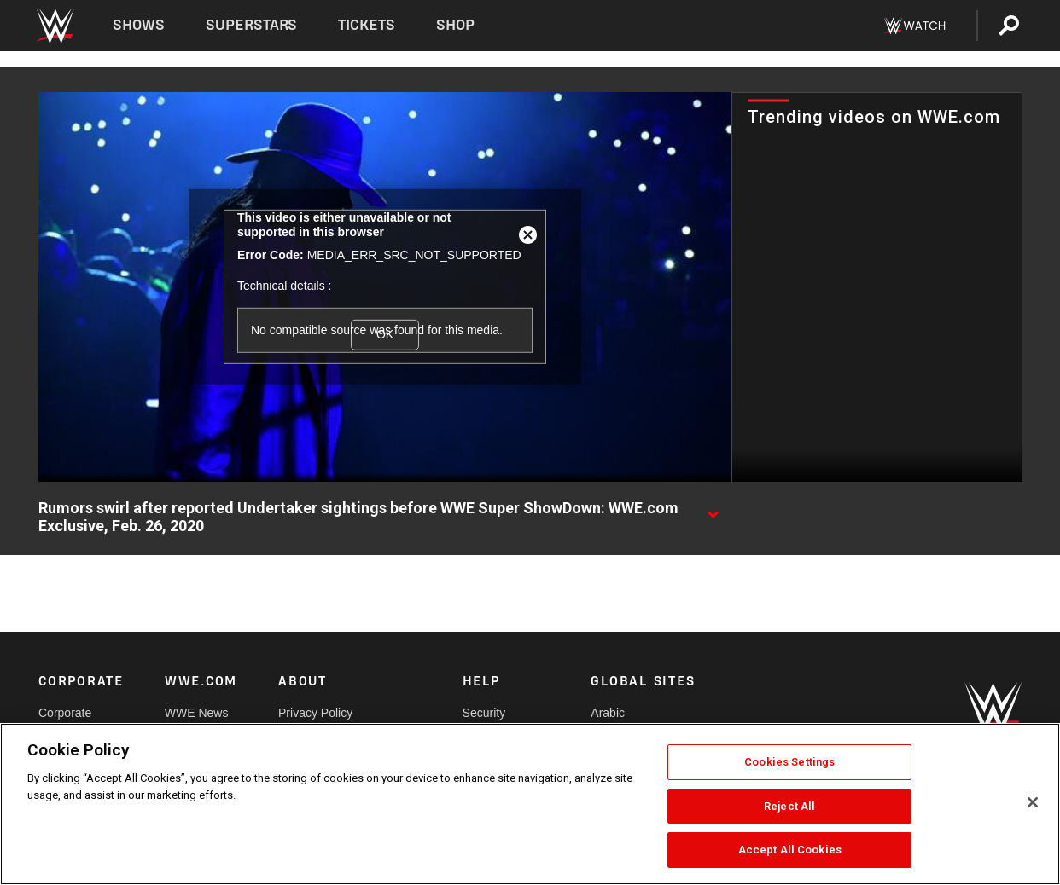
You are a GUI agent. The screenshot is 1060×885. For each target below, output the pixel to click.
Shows (139, 25)
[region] (530, 804)
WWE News (197, 713)
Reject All (789, 806)
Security (484, 713)
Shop (455, 25)
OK (384, 334)
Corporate (64, 713)
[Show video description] (712, 509)
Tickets (366, 25)
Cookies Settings (789, 761)
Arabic (608, 713)
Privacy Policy (315, 713)
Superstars (252, 25)
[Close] (1032, 802)
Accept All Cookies (790, 849)
